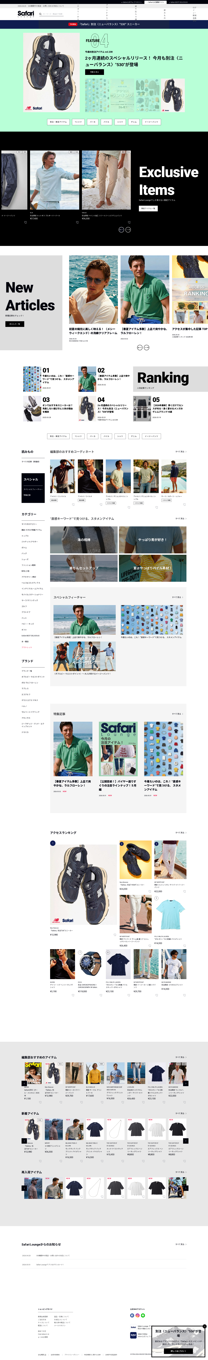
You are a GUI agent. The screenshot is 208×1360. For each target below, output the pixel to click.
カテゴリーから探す (78, 14)
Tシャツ (78, 122)
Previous (121, 229)
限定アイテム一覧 (148, 208)
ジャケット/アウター (30, 542)
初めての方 (42, 1331)
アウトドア (26, 612)
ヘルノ (24, 706)
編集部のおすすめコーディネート (72, 452)
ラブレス (25, 689)
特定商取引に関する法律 (92, 1355)
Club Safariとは (43, 1334)
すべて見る (180, 452)
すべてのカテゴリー (29, 524)
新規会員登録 (43, 1317)
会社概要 (42, 1355)
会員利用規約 (55, 1355)
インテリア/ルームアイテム (32, 589)
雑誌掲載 (54, 500)
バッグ (24, 553)
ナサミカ (25, 732)
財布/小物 (25, 571)
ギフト (24, 630)
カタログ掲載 (111, 503)
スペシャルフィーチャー (33, 489)
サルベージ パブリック (30, 712)
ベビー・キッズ (28, 624)
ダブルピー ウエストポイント (33, 677)
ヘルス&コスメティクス (31, 583)
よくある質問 (43, 1337)
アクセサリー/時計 (29, 577)
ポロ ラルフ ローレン (30, 683)
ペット (24, 618)
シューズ (25, 559)
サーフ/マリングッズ (30, 600)
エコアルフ (26, 694)
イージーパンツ (151, 122)
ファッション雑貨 (29, 565)
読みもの (165, 14)
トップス (25, 536)
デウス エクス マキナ (30, 700)
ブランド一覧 (27, 671)
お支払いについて (60, 1320)
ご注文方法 (42, 1320)
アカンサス (26, 718)
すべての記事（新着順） (31, 462)
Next (128, 229)
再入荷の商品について (62, 1323)
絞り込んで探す (136, 14)
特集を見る (94, 72)
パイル (106, 122)
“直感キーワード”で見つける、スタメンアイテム (82, 518)
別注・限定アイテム (58, 122)
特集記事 (27, 495)
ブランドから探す (107, 14)
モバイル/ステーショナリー (32, 595)
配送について (43, 1326)
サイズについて (43, 1323)
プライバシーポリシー (72, 1355)
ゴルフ (24, 606)
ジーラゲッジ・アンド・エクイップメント (33, 725)
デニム (134, 122)
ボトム (24, 548)
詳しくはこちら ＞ (178, 1351)
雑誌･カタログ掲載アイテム (32, 530)
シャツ (120, 122)
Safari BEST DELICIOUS (30, 636)
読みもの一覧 (15, 324)
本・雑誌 (25, 642)
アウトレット (27, 647)
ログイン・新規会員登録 (194, 14)
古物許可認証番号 (111, 1355)
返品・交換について (61, 1317)
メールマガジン (59, 1326)
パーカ (93, 122)
